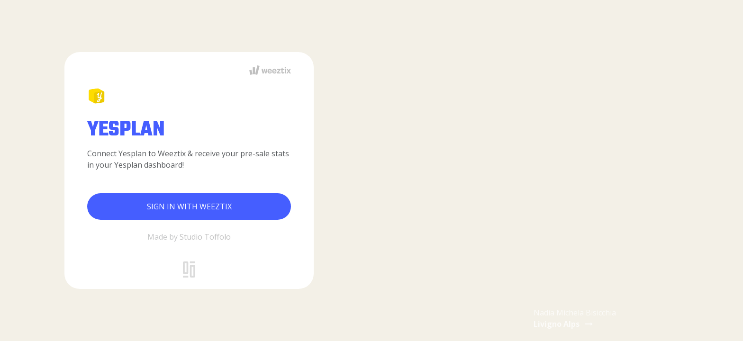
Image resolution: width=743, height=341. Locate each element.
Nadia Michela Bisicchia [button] (575, 318)
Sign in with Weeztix (189, 206)
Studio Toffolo (205, 237)
